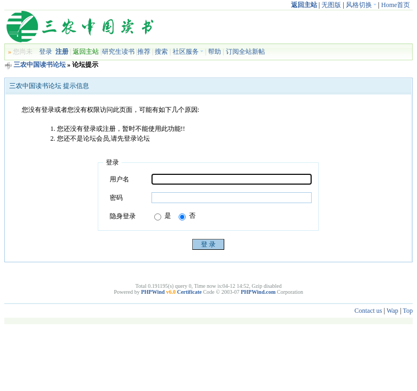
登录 (45, 51)
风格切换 (361, 5)
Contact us (368, 310)
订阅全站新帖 (245, 51)
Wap (393, 310)
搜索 (161, 51)
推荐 (143, 51)
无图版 (331, 5)
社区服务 (188, 51)
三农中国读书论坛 (40, 64)
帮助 (214, 51)
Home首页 (395, 5)
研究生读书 (118, 51)
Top (408, 310)
